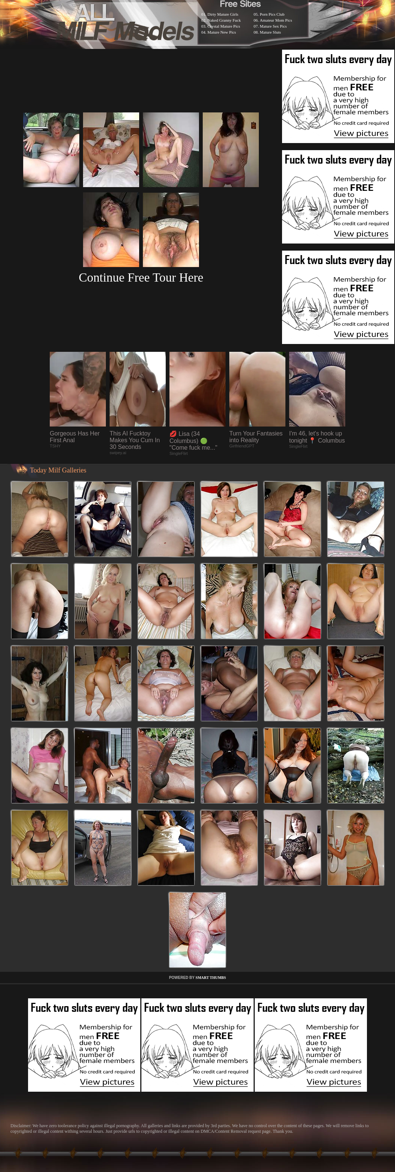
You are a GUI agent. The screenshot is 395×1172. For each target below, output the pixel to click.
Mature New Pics (222, 32)
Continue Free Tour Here (141, 277)
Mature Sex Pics (273, 26)
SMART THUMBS (211, 978)
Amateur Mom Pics (276, 20)
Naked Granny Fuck (224, 20)
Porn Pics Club (272, 14)
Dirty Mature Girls (223, 14)
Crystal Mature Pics (224, 26)
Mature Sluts (270, 32)
